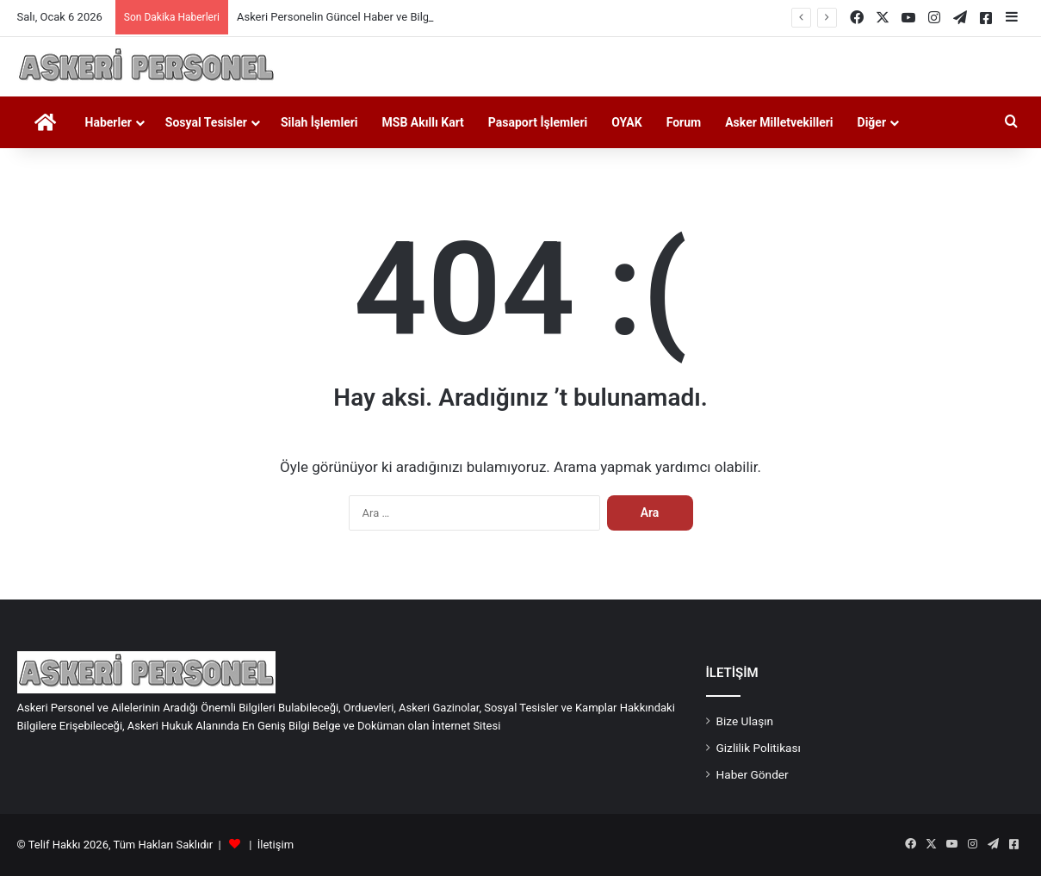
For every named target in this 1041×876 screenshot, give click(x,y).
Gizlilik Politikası (758, 748)
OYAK (626, 122)
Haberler (108, 122)
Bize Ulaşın (745, 721)
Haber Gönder (752, 774)
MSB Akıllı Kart (423, 122)
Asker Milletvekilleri (779, 122)
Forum (684, 122)
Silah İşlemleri (319, 122)
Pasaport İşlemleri (537, 122)
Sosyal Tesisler (206, 122)
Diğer (872, 122)
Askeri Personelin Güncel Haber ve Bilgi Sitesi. (351, 16)
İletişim (275, 844)
